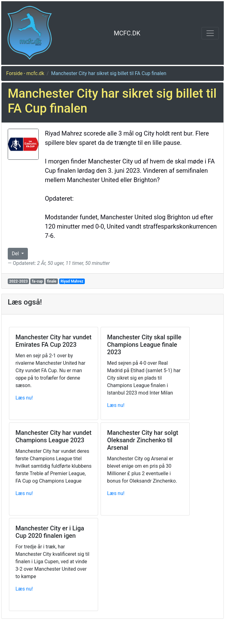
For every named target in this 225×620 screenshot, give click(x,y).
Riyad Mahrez (72, 281)
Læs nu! (24, 398)
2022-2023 (18, 281)
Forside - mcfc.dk (25, 73)
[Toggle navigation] (210, 33)
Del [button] (16, 253)
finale (51, 281)
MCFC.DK (127, 33)
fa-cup (37, 281)
